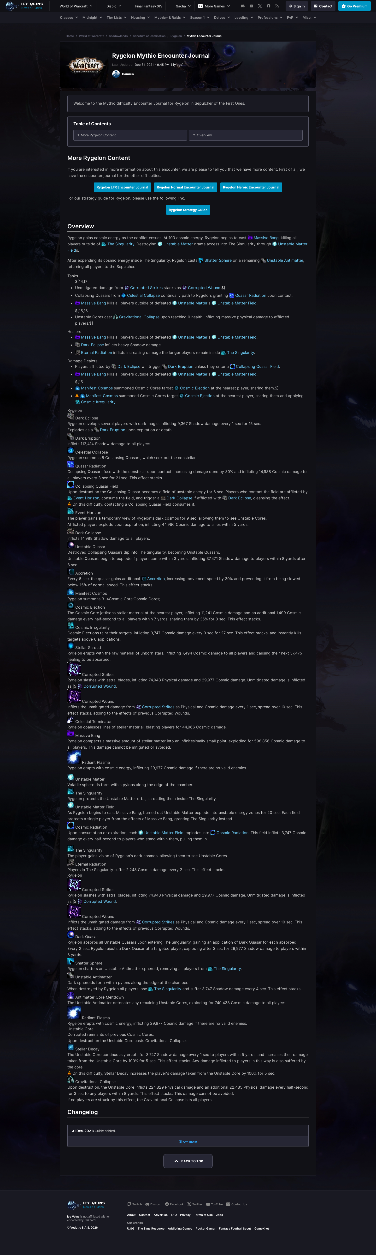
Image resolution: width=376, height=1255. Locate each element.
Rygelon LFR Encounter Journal (122, 187)
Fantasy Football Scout (235, 1228)
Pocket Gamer (206, 1228)
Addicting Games (180, 1228)
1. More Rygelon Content (96, 135)
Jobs (219, 1215)
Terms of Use (203, 1215)
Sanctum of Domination (149, 36)
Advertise (161, 1215)
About (131, 1215)
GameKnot (261, 1228)
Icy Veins (73, 1216)
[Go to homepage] (26, 6)
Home (70, 36)
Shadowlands (118, 36)
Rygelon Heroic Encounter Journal (251, 187)
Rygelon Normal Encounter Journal (185, 187)
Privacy (185, 1215)
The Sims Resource (151, 1228)
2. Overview (202, 135)
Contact (144, 1215)
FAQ (174, 1215)
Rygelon (176, 36)
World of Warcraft (91, 36)
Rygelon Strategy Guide (188, 210)
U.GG (130, 1228)
